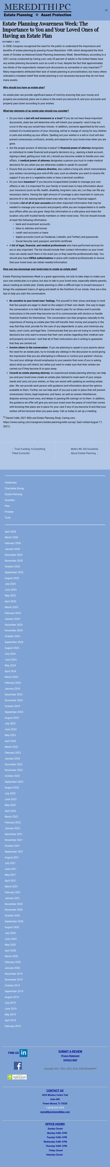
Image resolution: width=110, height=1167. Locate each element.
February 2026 (13, 543)
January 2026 (12, 549)
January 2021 (12, 898)
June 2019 (11, 1008)
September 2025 (14, 572)
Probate (9, 511)
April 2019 (10, 1020)
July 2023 (10, 723)
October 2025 (12, 566)
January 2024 (12, 688)
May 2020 (10, 944)
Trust (8, 517)
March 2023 (11, 746)
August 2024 (12, 647)
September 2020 (14, 921)
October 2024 (12, 636)
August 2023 (12, 717)
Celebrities (11, 482)
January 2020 (12, 967)
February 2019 (13, 1026)
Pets (7, 505)
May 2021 (10, 874)
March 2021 (11, 886)
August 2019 (12, 997)
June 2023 (11, 729)
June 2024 (11, 659)
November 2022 (14, 770)
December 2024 (14, 624)
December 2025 (14, 554)
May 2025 (10, 595)
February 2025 (13, 613)
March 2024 (11, 676)
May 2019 (10, 1014)
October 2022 (12, 775)
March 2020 (11, 956)
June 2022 (11, 799)
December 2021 (14, 834)
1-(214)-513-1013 (55, 1107)
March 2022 (11, 816)
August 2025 (12, 578)
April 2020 (10, 950)
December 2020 (14, 904)
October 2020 (12, 915)
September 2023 (14, 712)
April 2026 (10, 531)
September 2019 (14, 991)
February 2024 (13, 682)
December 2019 (14, 973)
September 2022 (14, 781)
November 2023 (14, 700)
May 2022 (10, 805)
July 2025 (10, 583)
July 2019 (10, 1002)
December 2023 (14, 694)
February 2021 (13, 892)
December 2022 (14, 764)
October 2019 (12, 985)
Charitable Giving (14, 488)
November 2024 (14, 630)
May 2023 (10, 735)
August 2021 (12, 857)
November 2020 (14, 909)
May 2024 (10, 665)
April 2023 (10, 741)
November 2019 (14, 979)
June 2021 (11, 869)
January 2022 (12, 828)
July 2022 (10, 793)
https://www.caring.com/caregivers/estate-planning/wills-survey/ (39, 422)
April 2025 (10, 601)
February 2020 (13, 962)
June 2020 (11, 938)
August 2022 (12, 787)
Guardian (10, 500)
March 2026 (11, 537)
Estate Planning (13, 494)
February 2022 (13, 822)
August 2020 (12, 927)
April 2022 (10, 810)
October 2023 (12, 706)
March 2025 (11, 607)
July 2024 (10, 653)
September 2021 (14, 851)
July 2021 (10, 863)
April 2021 (10, 880)
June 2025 (11, 589)
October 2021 (12, 845)
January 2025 (12, 618)
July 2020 (10, 933)
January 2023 (12, 758)
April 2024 (10, 671)
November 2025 (14, 560)
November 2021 (14, 839)
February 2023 (13, 752)
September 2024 (14, 642)
